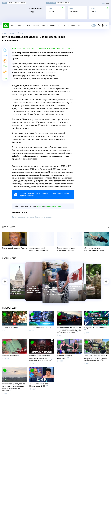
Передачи (61, 25)
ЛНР (63, 48)
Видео (52, 25)
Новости (36, 25)
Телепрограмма (23, 25)
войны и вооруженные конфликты (41, 48)
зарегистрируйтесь (54, 206)
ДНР (58, 48)
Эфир (13, 25)
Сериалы (71, 25)
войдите (40, 206)
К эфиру (31, 12)
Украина (71, 48)
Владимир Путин (18, 48)
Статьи (45, 25)
